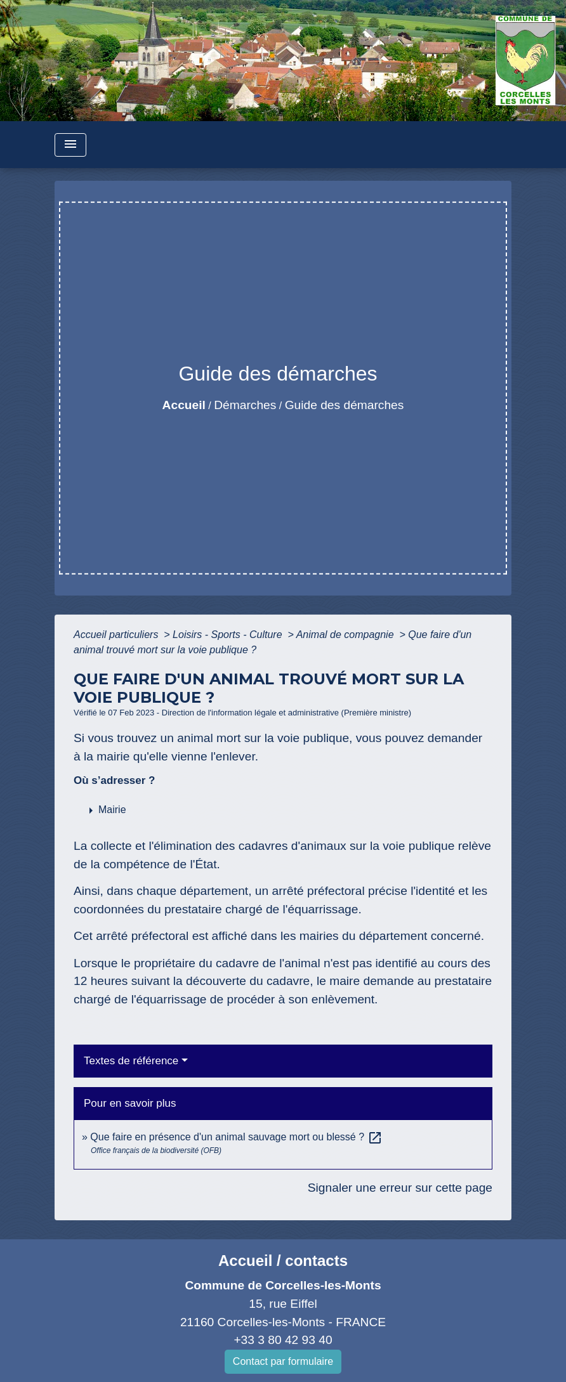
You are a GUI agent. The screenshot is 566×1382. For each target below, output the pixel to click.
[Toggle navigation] (70, 145)
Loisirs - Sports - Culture (229, 634)
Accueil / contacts (283, 1260)
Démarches (245, 405)
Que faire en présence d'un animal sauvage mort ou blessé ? (236, 1136)
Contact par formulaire (283, 1361)
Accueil (184, 405)
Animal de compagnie (346, 634)
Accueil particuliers (117, 634)
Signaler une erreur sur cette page (400, 1187)
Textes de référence (131, 1061)
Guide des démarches (344, 405)
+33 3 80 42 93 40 (283, 1339)
